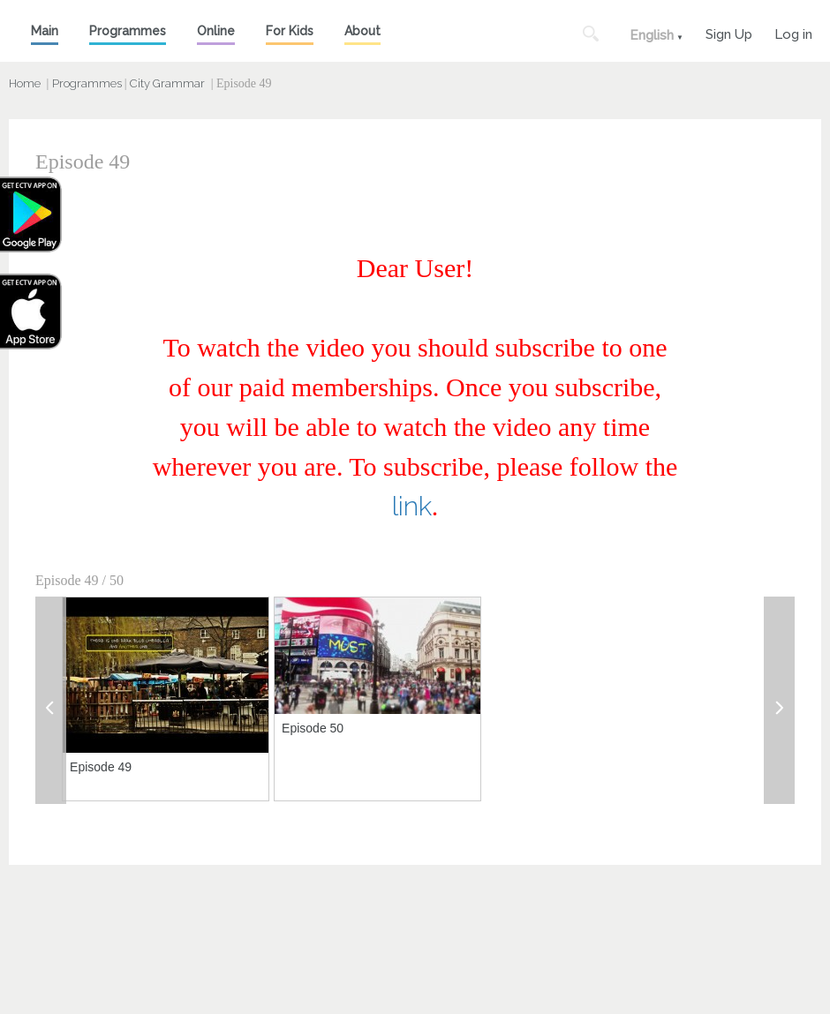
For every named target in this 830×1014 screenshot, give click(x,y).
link (412, 506)
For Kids (289, 31)
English (652, 35)
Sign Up (729, 32)
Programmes (127, 31)
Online (216, 31)
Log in (793, 32)
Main (44, 31)
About (362, 31)
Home (25, 83)
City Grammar (167, 83)
